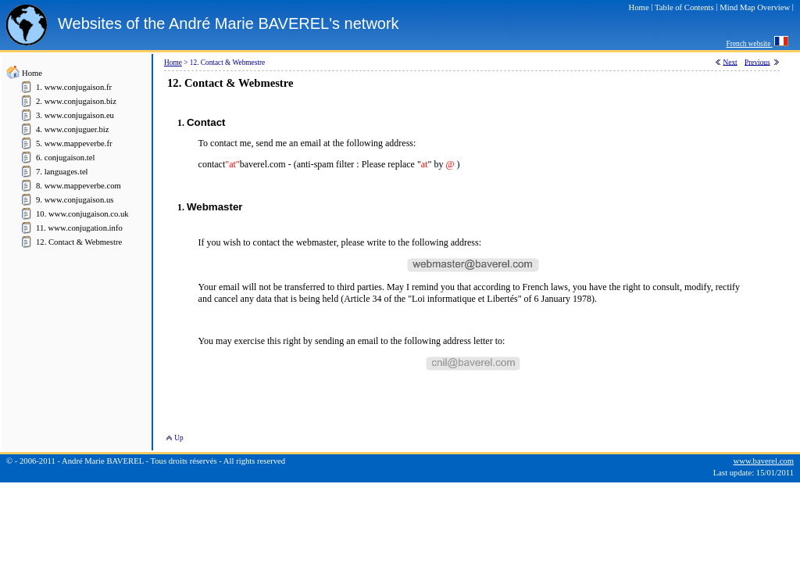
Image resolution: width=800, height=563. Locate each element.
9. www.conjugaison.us (74, 199)
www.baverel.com (764, 461)
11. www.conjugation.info (79, 228)
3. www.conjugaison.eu (75, 115)
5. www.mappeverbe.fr (74, 143)
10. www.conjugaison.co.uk (82, 214)
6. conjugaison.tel (65, 157)
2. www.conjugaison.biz (76, 101)
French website (750, 44)
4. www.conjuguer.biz (72, 129)
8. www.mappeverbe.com (78, 185)
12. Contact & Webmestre (79, 242)
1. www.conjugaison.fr (74, 87)
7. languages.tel (62, 171)
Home (32, 73)
